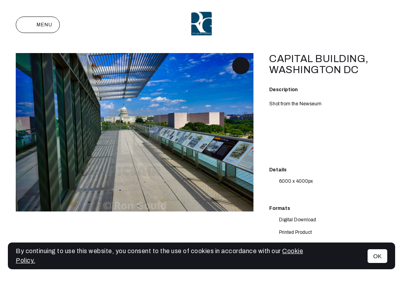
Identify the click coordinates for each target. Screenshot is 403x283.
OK (377, 256)
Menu (37, 24)
